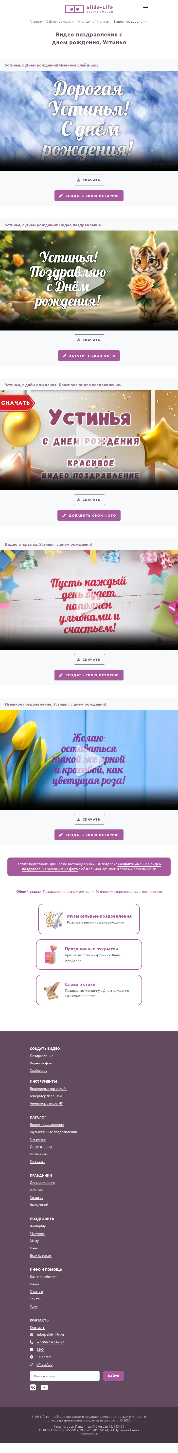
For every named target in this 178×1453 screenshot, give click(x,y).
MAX (40, 1359)
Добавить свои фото (88, 521)
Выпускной (39, 1214)
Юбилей (36, 1200)
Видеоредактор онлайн (48, 1098)
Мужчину (37, 1243)
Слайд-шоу (38, 1080)
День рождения (42, 1192)
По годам (37, 1171)
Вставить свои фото (88, 359)
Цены (34, 1294)
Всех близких (41, 1265)
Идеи (34, 1316)
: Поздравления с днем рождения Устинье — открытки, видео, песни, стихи (89, 901)
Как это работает (43, 1286)
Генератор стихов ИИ (46, 1113)
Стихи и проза (41, 1156)
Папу (34, 1258)
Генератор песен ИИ (46, 1106)
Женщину (38, 1236)
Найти (113, 1386)
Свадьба (36, 1207)
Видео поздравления (47, 1134)
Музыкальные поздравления (53, 1141)
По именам (39, 1164)
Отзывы (36, 1301)
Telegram (44, 1367)
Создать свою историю (88, 197)
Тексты (35, 1308)
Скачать (91, 180)
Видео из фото (41, 1073)
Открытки (38, 1149)
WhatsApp (44, 1374)
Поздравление (41, 1065)
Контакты (37, 1337)
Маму (34, 1250)
